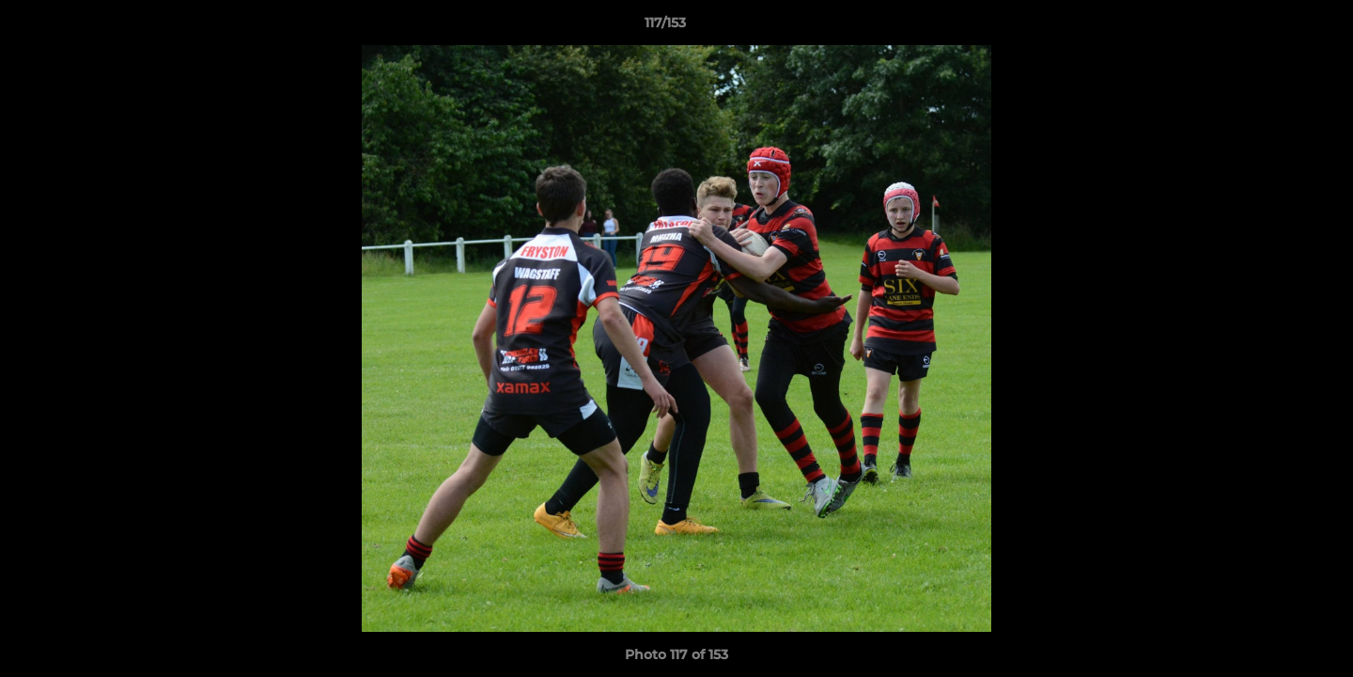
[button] (1274, 27)
